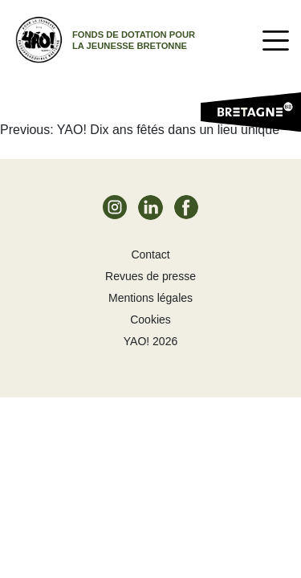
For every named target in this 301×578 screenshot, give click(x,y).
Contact (150, 254)
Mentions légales (150, 297)
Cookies (150, 319)
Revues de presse (150, 276)
